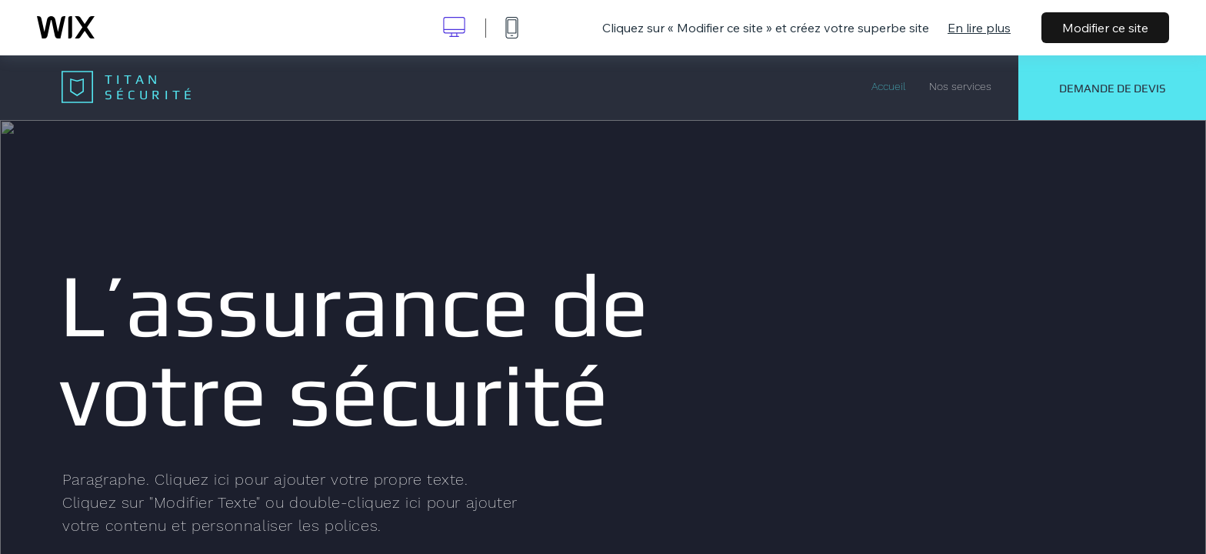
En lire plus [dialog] (979, 27)
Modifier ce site (1105, 27)
